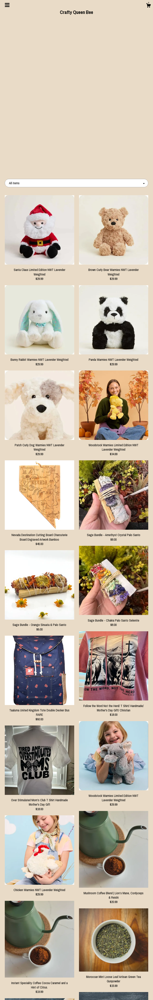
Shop (27, 972)
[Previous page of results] (60, 934)
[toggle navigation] (7, 5)
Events (27, 985)
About (27, 979)
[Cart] (148, 6)
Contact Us (27, 991)
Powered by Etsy (126, 985)
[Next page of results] (93, 934)
